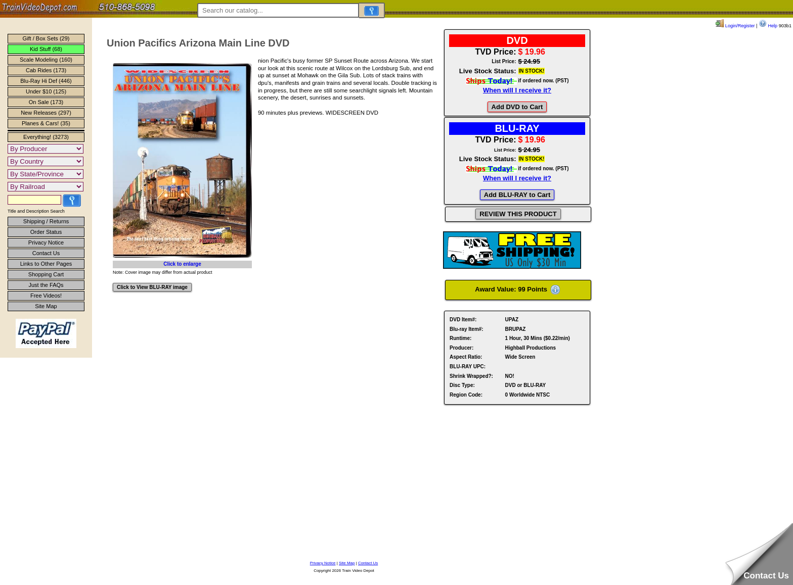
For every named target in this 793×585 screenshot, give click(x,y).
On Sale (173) (46, 102)
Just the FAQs (45, 285)
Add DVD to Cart (517, 107)
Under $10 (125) (46, 91)
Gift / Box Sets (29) (46, 38)
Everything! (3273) (46, 137)
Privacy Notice (46, 242)
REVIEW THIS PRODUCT (517, 214)
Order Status (46, 232)
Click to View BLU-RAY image (152, 287)
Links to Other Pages (46, 264)
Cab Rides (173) (46, 70)
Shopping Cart (46, 274)
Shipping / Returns (46, 221)
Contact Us (46, 253)
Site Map (46, 306)
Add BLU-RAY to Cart (517, 195)
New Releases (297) (46, 113)
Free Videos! (46, 295)
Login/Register (735, 25)
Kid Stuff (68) (46, 49)
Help (768, 25)
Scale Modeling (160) (46, 60)
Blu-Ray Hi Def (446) (45, 81)
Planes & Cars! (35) (46, 123)
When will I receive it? (517, 90)
